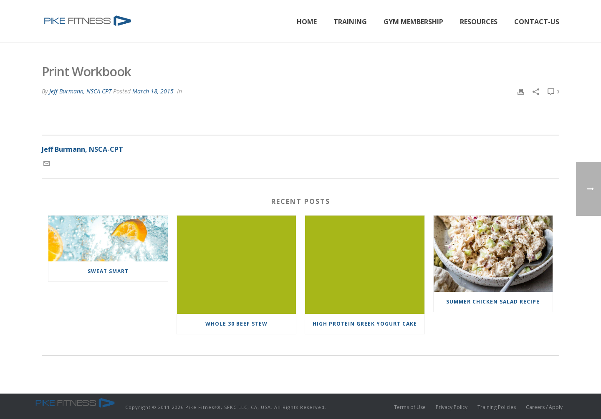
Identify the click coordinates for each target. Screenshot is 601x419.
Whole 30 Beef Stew (236, 323)
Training (350, 21)
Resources (478, 21)
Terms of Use (410, 407)
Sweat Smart (108, 271)
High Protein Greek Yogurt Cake (365, 323)
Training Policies (496, 407)
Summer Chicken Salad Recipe (493, 301)
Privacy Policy (451, 407)
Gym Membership (413, 21)
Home (307, 21)
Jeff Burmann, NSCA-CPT (80, 91)
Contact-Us (536, 21)
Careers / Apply (544, 407)
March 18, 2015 (153, 91)
